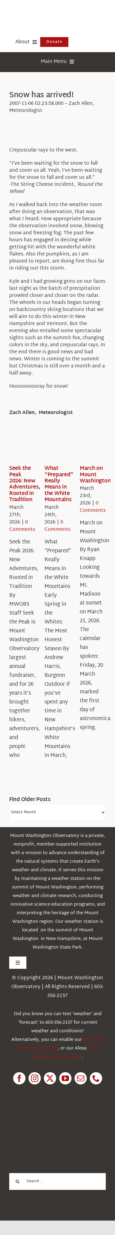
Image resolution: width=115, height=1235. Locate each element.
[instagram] (35, 1078)
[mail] (81, 1078)
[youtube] (65, 1078)
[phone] (96, 1078)
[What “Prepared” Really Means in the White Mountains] (66, 446)
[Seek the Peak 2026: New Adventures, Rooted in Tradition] (31, 446)
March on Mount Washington (95, 475)
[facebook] (19, 1078)
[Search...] (57, 1181)
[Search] (17, 1181)
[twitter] (50, 1078)
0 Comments (22, 526)
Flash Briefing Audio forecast (65, 1052)
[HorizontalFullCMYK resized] (55, 12)
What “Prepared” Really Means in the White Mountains (58, 484)
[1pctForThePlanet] (53, 1119)
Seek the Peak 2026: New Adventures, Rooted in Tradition (24, 484)
